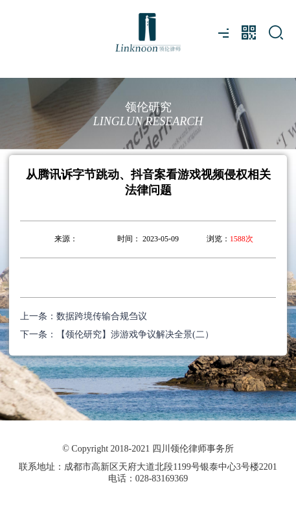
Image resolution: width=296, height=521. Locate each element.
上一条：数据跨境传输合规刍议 (83, 316)
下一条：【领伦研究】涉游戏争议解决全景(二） (117, 334)
